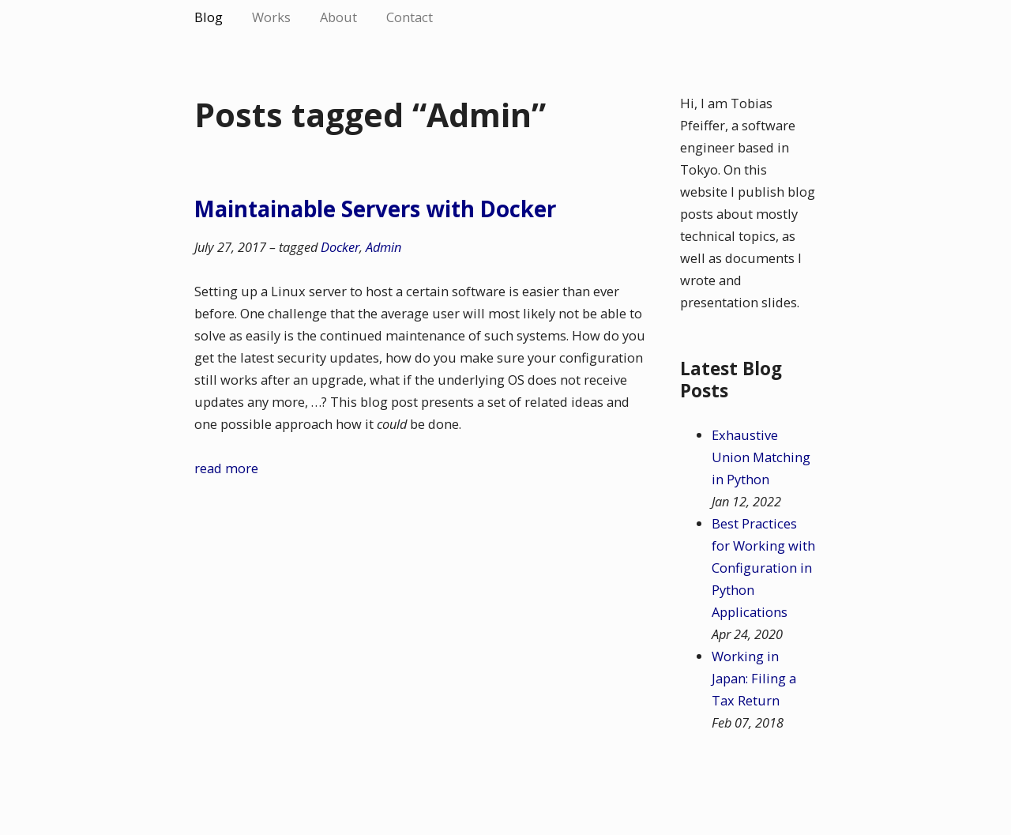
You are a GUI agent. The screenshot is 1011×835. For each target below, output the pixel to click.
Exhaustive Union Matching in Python (761, 457)
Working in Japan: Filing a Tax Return (754, 678)
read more (226, 468)
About (338, 17)
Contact (409, 17)
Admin (383, 247)
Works (271, 17)
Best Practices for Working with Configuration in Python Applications (763, 567)
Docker (340, 247)
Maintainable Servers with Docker (375, 209)
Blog (208, 17)
